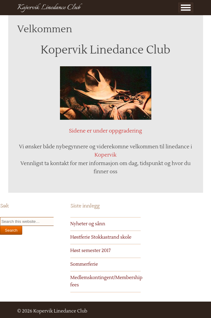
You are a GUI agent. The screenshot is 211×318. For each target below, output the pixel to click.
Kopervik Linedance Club (48, 7)
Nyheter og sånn (87, 224)
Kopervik (105, 155)
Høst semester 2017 (90, 251)
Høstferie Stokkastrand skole (101, 237)
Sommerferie (84, 264)
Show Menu (186, 8)
